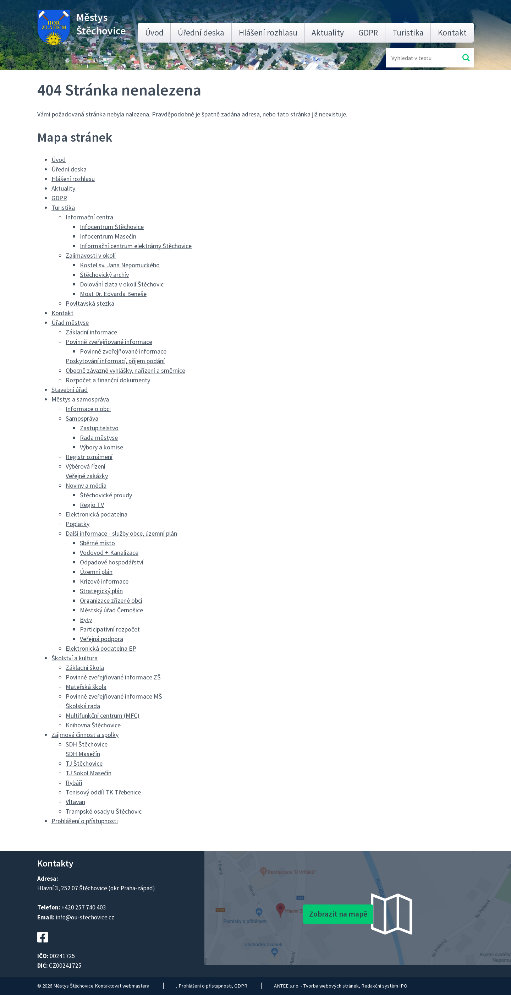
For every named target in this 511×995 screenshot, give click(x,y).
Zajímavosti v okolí (91, 255)
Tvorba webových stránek (331, 986)
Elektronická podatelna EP (101, 648)
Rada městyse (99, 437)
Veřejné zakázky (87, 476)
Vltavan (75, 802)
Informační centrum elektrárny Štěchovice (136, 246)
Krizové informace (104, 581)
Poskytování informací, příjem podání (115, 361)
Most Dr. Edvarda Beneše (113, 294)
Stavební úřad (69, 390)
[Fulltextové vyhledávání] (414, 57)
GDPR (368, 32)
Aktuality (328, 32)
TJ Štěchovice (84, 763)
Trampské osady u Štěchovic (104, 811)
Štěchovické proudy (106, 495)
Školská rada (83, 706)
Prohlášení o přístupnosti (84, 821)
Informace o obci (88, 409)
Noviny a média (86, 485)
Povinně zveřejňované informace (109, 342)
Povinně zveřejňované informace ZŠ (113, 677)
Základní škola (85, 667)
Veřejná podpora (101, 639)
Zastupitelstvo (99, 428)
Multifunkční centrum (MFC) (102, 715)
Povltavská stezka (90, 303)
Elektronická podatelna (96, 514)
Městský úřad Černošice (111, 610)
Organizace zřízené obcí (111, 600)
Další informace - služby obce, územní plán (121, 533)
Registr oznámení (89, 457)
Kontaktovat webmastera (122, 986)
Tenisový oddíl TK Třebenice (103, 792)
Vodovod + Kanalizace (109, 552)
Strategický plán (101, 591)
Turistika (408, 32)
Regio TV (92, 505)
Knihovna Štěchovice (93, 725)
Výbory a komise (101, 447)
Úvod (154, 32)
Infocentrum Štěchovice (112, 227)
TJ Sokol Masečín (88, 773)
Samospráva (82, 418)
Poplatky (77, 524)
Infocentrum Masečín (108, 236)
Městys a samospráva (80, 399)
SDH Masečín (83, 754)
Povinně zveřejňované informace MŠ (114, 696)
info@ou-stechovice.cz (85, 917)
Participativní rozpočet (110, 629)
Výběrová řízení (85, 466)
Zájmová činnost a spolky (85, 735)
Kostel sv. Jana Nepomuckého (120, 265)
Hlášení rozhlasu (268, 32)
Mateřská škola (86, 687)
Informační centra (89, 217)
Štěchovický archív (104, 274)
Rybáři (74, 782)
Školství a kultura (74, 658)
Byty (86, 620)
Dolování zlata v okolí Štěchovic (122, 284)
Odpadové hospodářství (111, 562)
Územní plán (96, 572)
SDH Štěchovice (87, 744)
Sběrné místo (97, 543)
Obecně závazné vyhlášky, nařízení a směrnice (125, 370)
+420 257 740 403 (83, 907)
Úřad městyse (70, 322)
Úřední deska (201, 32)
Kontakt (452, 32)
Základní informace (91, 332)
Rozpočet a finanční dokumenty (108, 380)
